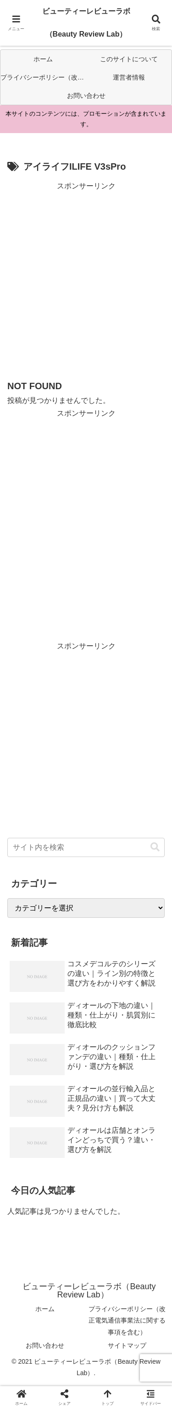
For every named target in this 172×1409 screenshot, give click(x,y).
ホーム (45, 1309)
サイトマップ (127, 1345)
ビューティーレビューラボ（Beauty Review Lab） (86, 22)
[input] (86, 847)
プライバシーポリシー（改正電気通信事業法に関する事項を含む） (127, 1320)
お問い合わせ (45, 1345)
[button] (155, 847)
